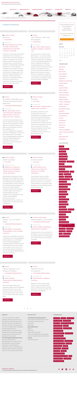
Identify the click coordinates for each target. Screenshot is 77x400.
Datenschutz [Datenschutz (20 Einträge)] (62, 161)
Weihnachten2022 (63, 136)
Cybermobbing (11, 121)
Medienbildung (17, 123)
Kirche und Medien (64, 92)
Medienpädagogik (7, 252)
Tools (32, 56)
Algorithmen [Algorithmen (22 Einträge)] (62, 151)
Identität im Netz (14, 52)
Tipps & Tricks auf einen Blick (66, 132)
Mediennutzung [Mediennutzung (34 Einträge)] (63, 201)
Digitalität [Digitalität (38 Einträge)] (61, 164)
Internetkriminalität (8, 123)
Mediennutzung (35, 119)
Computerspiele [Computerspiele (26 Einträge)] (63, 156)
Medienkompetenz (45, 52)
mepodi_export (63, 106)
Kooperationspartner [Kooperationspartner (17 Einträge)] (59, 360)
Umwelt (5, 189)
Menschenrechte (7, 185)
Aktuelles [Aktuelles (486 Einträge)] (63, 345)
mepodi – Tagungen (64, 104)
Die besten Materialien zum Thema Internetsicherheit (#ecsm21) (13, 112)
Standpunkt (62, 125)
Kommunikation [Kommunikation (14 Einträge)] (63, 186)
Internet (38, 52)
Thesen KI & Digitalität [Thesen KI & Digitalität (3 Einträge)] (59, 380)
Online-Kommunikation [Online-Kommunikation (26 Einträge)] (65, 211)
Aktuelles (6, 40)
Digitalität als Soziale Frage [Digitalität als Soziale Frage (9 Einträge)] (67, 350)
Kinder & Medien (63, 90)
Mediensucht (43, 185)
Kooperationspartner (64, 94)
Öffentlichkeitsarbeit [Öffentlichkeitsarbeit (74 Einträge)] (64, 236)
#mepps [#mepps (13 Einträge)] (61, 146)
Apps (34, 52)
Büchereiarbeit (62, 76)
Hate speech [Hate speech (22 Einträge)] (67, 174)
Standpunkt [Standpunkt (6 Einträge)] (56, 377)
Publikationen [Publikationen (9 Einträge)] (57, 375)
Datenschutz (5, 395)
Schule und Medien (18, 252)
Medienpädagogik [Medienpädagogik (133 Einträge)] (63, 204)
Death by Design (9, 176)
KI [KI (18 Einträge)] (71, 179)
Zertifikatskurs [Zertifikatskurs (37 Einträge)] (67, 385)
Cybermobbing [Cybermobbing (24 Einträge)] (63, 159)
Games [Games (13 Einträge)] (71, 171)
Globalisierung (16, 183)
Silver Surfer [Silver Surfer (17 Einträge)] (62, 228)
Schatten (34, 110)
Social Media (13, 56)
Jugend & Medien (63, 87)
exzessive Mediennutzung (11, 50)
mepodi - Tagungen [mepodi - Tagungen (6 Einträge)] (58, 367)
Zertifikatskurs (62, 139)
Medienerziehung (35, 250)
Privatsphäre (40, 54)
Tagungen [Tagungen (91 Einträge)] (63, 377)
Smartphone (6, 56)
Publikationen (62, 120)
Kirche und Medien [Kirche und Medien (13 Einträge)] (58, 357)
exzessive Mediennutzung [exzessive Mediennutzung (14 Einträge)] (65, 166)
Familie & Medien (42, 238)
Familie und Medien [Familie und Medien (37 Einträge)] (63, 171)
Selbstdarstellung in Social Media (11, 54)
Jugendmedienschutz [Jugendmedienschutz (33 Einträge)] (64, 179)
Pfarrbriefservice (63, 115)
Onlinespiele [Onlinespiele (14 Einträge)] (62, 214)
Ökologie (5, 187)
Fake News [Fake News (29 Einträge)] (62, 169)
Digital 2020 (62, 78)
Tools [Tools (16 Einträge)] (60, 233)
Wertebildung (11, 189)
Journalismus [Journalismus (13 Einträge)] (68, 176)
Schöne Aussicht (37, 176)
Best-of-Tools (62, 71)
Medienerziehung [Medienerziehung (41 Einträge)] (63, 194)
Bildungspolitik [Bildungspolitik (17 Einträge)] (62, 154)
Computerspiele (17, 250)
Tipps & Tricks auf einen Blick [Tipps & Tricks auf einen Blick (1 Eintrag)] (60, 382)
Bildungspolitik (8, 250)
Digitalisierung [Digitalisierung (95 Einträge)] (70, 161)
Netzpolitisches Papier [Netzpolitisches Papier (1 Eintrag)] (59, 370)
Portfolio (61, 118)
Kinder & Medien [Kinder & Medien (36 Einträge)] (67, 355)
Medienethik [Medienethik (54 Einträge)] (62, 196)
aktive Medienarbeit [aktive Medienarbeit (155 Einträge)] (64, 149)
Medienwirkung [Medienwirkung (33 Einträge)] (63, 209)
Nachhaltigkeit (16, 185)
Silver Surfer (10, 127)
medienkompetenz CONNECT (67, 39)
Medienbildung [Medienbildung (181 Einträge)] (62, 191)
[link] (74, 9)
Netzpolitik (34, 54)
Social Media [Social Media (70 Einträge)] (62, 231)
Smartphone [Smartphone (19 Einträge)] (70, 228)
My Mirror (6, 43)
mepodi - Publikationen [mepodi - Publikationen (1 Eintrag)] (59, 365)
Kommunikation (37, 117)
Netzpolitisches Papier (64, 108)
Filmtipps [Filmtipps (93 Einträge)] (66, 352)
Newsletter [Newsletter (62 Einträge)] (68, 370)
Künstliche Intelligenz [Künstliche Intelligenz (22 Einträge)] (64, 189)
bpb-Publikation (63, 74)
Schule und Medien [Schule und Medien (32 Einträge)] (63, 222)
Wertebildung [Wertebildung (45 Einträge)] (67, 233)
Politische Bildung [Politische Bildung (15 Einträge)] (63, 217)
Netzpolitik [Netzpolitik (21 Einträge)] (71, 209)
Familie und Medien (38, 248)
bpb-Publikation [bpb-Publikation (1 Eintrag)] (58, 347)
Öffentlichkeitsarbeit (64, 113)
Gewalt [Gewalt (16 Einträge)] (61, 174)
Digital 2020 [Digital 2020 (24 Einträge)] (56, 350)
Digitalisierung (8, 183)
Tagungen (61, 127)
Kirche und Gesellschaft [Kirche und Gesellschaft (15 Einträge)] (64, 184)
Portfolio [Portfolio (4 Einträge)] (65, 372)
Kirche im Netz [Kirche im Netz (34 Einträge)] (62, 181)
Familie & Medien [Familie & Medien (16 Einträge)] (58, 352)
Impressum (11, 395)
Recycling (10, 187)
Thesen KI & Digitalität (64, 129)
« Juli (60, 60)
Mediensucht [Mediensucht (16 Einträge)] (62, 206)
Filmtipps (12, 40)
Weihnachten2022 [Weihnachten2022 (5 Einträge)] (58, 385)
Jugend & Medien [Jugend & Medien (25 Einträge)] (58, 355)
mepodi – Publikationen (65, 101)
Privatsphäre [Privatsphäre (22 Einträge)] (62, 219)
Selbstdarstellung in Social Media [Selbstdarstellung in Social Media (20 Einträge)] (65, 225)
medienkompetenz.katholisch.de (11, 3)
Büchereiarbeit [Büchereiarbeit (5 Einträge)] (67, 347)
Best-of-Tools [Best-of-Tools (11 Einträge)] (70, 345)
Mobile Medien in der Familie (41, 241)
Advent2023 (62, 67)
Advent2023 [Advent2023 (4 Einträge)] (56, 345)
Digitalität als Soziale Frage (65, 81)
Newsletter (62, 111)
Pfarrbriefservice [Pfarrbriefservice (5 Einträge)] (58, 372)
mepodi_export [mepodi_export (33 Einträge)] (68, 367)
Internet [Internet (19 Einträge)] (61, 176)
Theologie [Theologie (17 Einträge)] (69, 231)
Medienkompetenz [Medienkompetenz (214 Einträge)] (63, 199)
